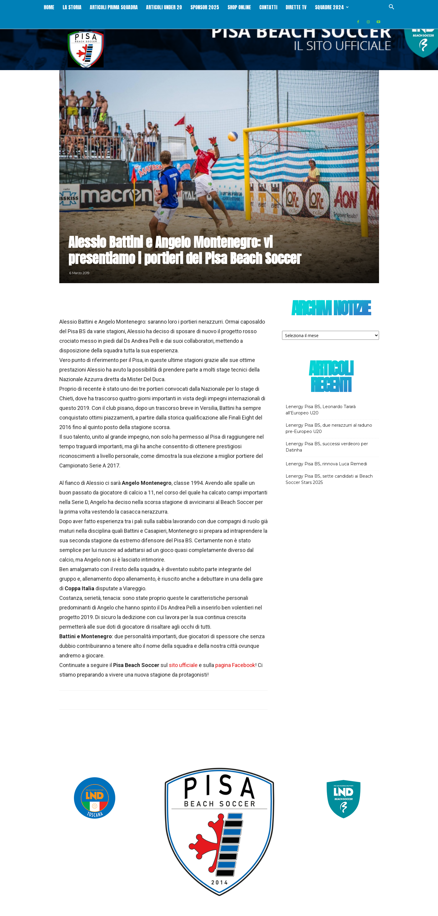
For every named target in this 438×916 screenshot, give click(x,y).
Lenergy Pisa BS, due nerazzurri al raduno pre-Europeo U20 (329, 428)
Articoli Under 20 (164, 7)
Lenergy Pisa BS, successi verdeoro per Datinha (327, 447)
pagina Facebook (235, 665)
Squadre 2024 (332, 7)
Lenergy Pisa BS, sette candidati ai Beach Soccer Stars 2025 (329, 479)
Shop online (239, 7)
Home (49, 7)
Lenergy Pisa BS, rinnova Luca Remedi (326, 464)
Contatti (268, 7)
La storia (72, 7)
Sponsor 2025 (204, 7)
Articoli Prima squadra (114, 7)
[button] (391, 7)
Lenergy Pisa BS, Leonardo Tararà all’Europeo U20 (321, 410)
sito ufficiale (183, 665)
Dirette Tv (296, 7)
